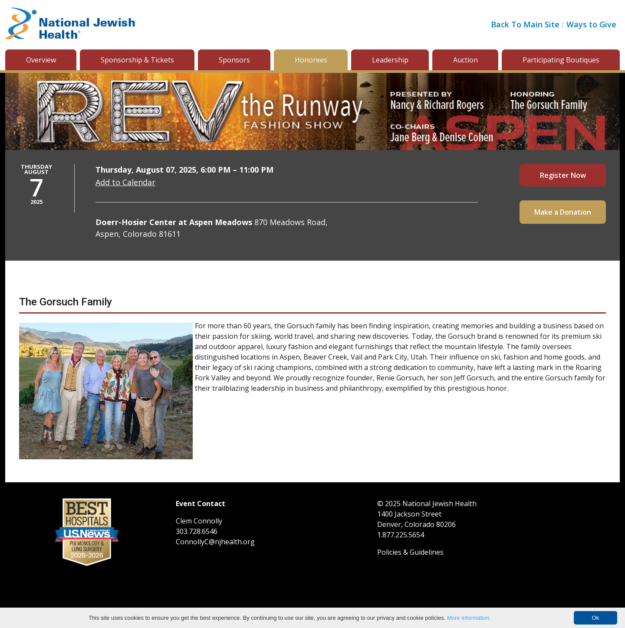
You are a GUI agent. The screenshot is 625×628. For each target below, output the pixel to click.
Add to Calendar (125, 182)
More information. (469, 618)
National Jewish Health (439, 503)
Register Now (563, 175)
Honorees (311, 60)
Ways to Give (591, 24)
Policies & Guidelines (410, 552)
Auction (465, 60)
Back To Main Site (525, 24)
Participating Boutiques (561, 60)
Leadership (390, 60)
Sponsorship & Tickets (137, 60)
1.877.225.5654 (400, 535)
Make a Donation (562, 212)
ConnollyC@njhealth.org (215, 541)
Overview (41, 60)
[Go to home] (70, 25)
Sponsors (234, 60)
